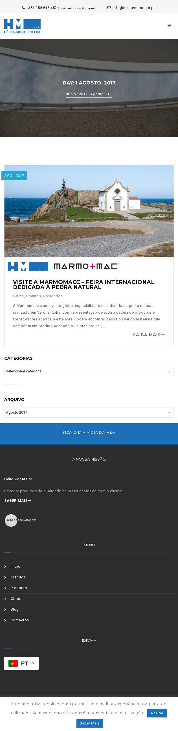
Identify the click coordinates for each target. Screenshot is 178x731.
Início (71, 94)
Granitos (33, 296)
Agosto (97, 94)
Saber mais (18, 500)
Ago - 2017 (14, 175)
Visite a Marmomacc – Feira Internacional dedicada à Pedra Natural (84, 284)
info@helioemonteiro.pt (131, 8)
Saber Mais (90, 723)
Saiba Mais (147, 334)
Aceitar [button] (157, 713)
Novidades (52, 296)
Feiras (18, 296)
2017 (83, 94)
